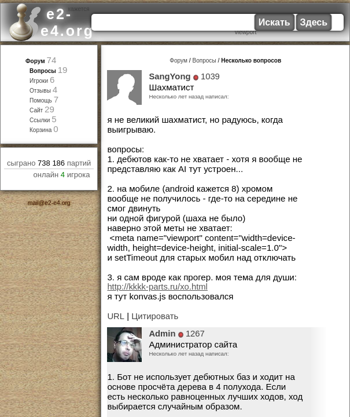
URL (115, 316)
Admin (162, 333)
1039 (210, 76)
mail (33, 203)
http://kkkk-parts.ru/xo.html (157, 286)
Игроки (39, 81)
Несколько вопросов (251, 60)
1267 (195, 333)
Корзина (40, 130)
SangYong (169, 76)
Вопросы (43, 71)
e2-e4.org (57, 203)
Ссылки (40, 120)
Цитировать (154, 316)
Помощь (41, 100)
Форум (35, 61)
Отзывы (40, 90)
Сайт (36, 110)
